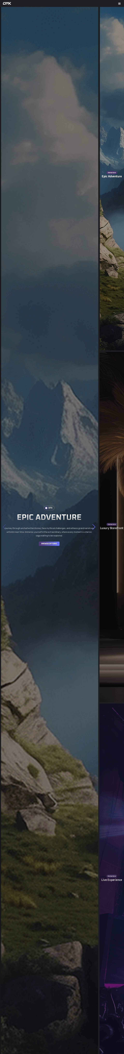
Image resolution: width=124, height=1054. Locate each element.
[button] (94, 527)
